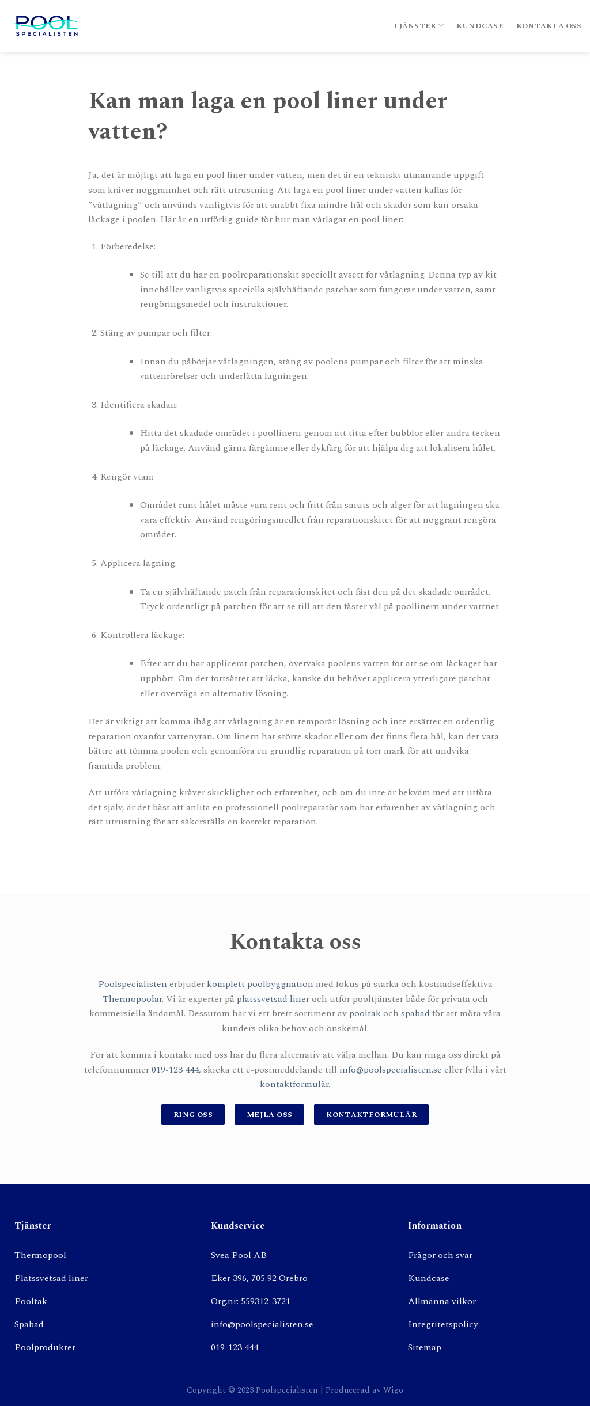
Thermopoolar (132, 999)
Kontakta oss (548, 26)
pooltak (365, 1013)
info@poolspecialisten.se (390, 1070)
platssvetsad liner (273, 999)
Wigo (393, 1390)
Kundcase (480, 26)
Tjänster (418, 26)
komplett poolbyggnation (260, 984)
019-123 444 (175, 1070)
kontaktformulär (294, 1084)
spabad (415, 1013)
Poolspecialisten (132, 984)
